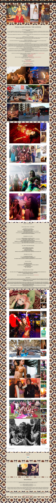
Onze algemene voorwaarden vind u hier (28, 495)
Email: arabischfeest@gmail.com (14, 1)
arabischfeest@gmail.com (29, 65)
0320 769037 (28, 60)
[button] (11, 449)
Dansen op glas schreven (5, 1)
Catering (34, 1)
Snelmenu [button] (53, 1)
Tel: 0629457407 (22, 1)
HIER (45, 493)
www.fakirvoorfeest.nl (30, 56)
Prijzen (38, 1)
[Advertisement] (28, 501)
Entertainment (28, 1)
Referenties (42, 1)
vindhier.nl (28, 455)
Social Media (28, 453)
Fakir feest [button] (48, 1)
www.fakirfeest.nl (30, 55)
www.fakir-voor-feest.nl (41, 53)
